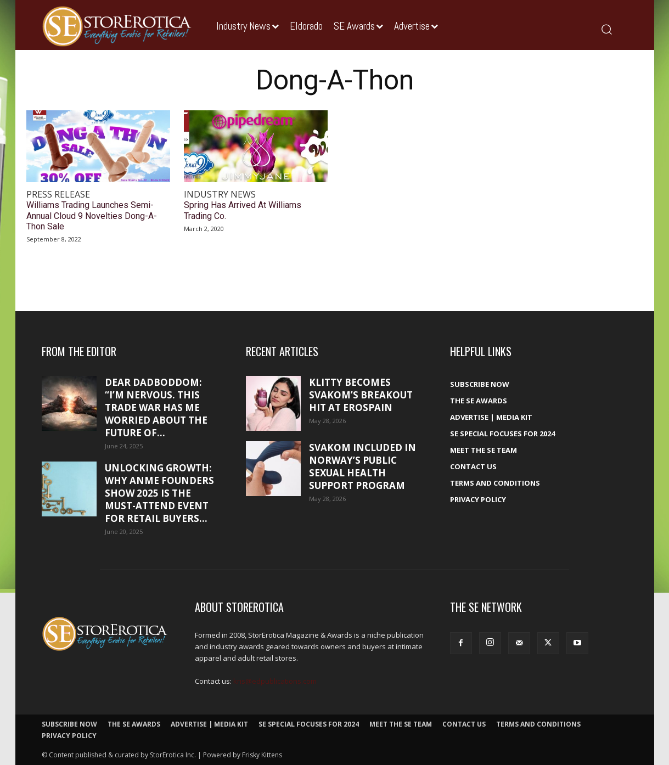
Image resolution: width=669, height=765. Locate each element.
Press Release (58, 194)
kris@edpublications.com (275, 681)
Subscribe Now (479, 384)
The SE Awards (478, 401)
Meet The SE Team (483, 450)
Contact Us (473, 466)
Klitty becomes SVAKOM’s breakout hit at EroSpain (361, 395)
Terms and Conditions (495, 483)
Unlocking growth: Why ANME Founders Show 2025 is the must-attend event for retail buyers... (159, 493)
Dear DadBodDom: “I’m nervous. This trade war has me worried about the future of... (156, 407)
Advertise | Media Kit (491, 417)
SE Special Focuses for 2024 (502, 433)
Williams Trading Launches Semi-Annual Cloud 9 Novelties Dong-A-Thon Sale (91, 215)
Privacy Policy (478, 499)
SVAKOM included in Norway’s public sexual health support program (362, 466)
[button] (607, 29)
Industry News (220, 194)
